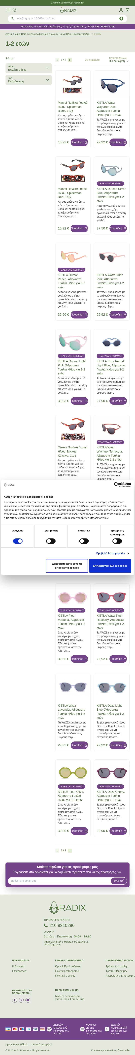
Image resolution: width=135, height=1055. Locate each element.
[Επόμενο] (70, 60)
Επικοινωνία (19, 971)
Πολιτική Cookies (65, 975)
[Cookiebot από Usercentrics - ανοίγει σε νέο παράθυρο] (116, 484)
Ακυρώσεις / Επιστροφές (120, 975)
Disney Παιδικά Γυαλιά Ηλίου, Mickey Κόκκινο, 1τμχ (73, 451)
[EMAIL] (60, 880)
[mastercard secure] (43, 1029)
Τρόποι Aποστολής (117, 966)
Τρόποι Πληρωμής (117, 971)
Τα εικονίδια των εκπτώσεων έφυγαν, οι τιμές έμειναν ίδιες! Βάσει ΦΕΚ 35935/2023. (67, 26)
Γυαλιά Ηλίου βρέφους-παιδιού (74, 34)
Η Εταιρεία (18, 966)
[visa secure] (36, 1029)
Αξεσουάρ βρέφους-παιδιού (42, 34)
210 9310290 (62, 925)
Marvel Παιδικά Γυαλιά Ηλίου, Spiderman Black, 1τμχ (72, 107)
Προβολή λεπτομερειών (110, 553)
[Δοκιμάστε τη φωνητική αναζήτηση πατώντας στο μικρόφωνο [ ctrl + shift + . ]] (121, 18)
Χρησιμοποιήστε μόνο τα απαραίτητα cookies (67, 565)
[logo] (68, 10)
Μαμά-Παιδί (20, 34)
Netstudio (123, 1050)
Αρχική (9, 34)
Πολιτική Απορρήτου (67, 971)
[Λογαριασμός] (121, 10)
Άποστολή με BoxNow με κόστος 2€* (67, 3)
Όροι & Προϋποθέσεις (68, 966)
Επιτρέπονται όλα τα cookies (110, 565)
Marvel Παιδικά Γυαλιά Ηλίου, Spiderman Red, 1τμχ (72, 193)
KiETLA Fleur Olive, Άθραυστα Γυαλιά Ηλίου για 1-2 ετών (71, 796)
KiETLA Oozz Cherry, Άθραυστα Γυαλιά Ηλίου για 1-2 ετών (111, 796)
